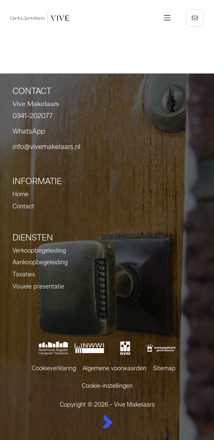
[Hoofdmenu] (167, 18)
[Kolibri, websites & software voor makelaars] (107, 421)
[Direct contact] (195, 18)
